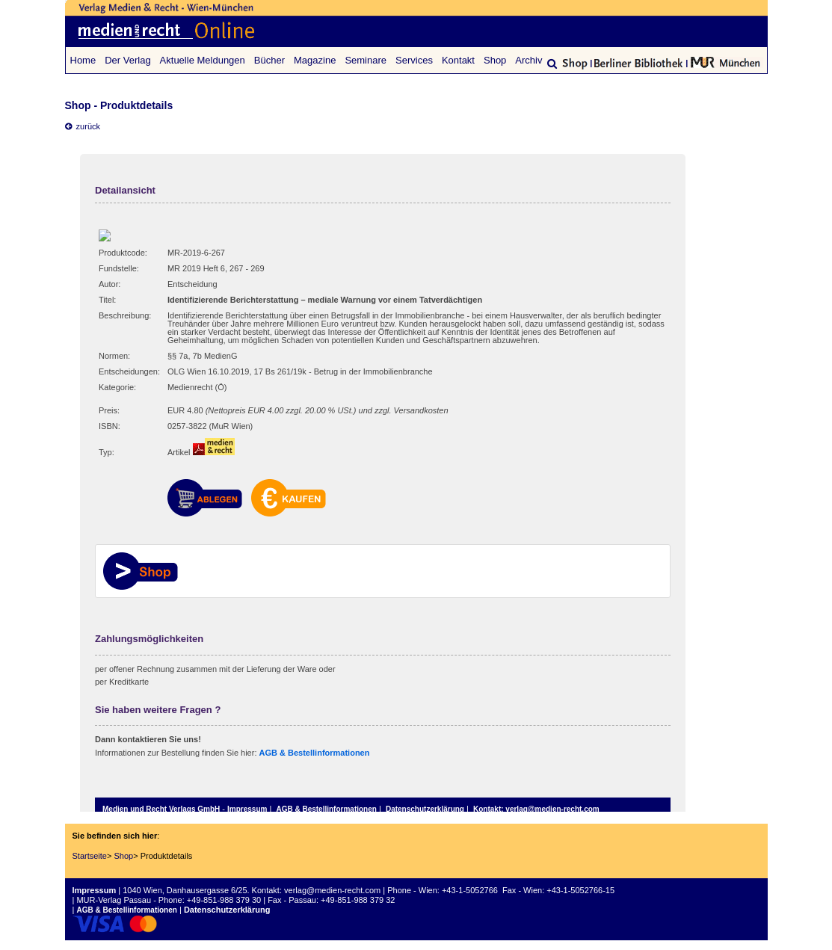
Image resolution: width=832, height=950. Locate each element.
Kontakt (458, 60)
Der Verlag (127, 60)
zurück (83, 126)
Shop (495, 60)
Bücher (269, 60)
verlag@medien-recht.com (332, 890)
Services (414, 60)
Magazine (315, 60)
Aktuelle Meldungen (202, 60)
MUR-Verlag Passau (113, 899)
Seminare (365, 60)
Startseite (90, 855)
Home (83, 60)
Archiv (528, 60)
